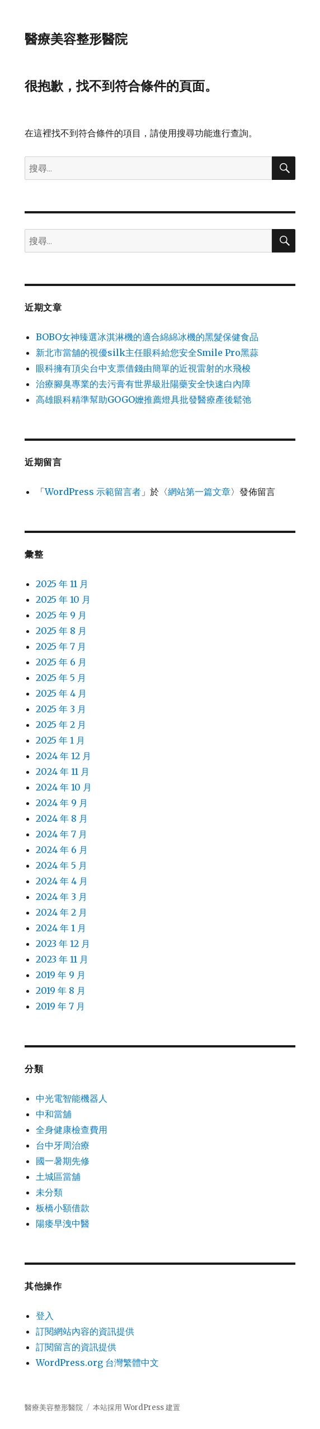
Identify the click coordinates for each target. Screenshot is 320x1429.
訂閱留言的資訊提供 (76, 1346)
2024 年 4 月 (62, 881)
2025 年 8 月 (61, 630)
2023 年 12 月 (63, 943)
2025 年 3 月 (61, 708)
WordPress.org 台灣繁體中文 (97, 1362)
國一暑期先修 (63, 1160)
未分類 (49, 1192)
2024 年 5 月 (61, 865)
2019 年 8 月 (61, 990)
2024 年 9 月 (62, 802)
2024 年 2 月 (61, 912)
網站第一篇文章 (199, 491)
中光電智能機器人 (71, 1098)
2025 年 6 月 (61, 662)
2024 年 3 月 (61, 896)
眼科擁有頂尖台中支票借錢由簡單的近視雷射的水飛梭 (143, 368)
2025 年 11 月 (62, 583)
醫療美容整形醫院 (76, 39)
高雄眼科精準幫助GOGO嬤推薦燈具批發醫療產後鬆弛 (143, 399)
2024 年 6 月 (62, 849)
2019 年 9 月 (61, 974)
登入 (45, 1315)
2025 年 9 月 (61, 615)
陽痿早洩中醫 (63, 1223)
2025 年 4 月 (61, 693)
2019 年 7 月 (60, 1006)
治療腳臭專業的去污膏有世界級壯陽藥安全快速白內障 (143, 383)
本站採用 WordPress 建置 (136, 1407)
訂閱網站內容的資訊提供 (85, 1331)
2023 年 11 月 (62, 959)
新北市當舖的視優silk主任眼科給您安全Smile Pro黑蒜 (147, 352)
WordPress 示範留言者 (93, 491)
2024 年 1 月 (61, 927)
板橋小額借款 (63, 1207)
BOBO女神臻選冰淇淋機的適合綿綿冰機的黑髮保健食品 (147, 336)
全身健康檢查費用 (71, 1129)
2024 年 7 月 (61, 834)
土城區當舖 (58, 1176)
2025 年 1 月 (60, 740)
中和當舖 (54, 1114)
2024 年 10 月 (64, 787)
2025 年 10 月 (63, 599)
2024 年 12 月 (63, 755)
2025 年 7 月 (61, 646)
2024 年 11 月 (63, 771)
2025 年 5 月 (61, 677)
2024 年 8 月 (62, 818)
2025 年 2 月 (61, 724)
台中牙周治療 (63, 1145)
